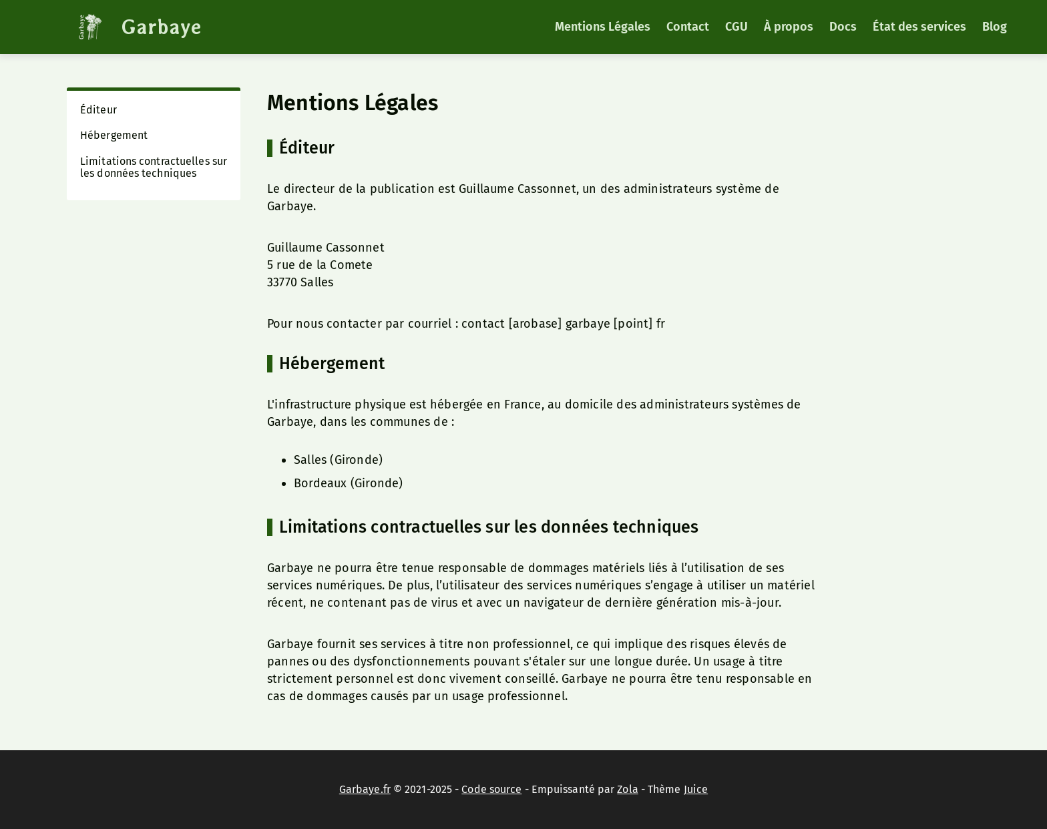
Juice (696, 789)
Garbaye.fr (365, 789)
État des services (919, 26)
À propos (788, 26)
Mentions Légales (602, 26)
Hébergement (114, 135)
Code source (491, 789)
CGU (736, 26)
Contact (687, 26)
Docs (843, 26)
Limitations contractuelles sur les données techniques (153, 167)
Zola (627, 789)
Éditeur (98, 109)
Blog (994, 26)
